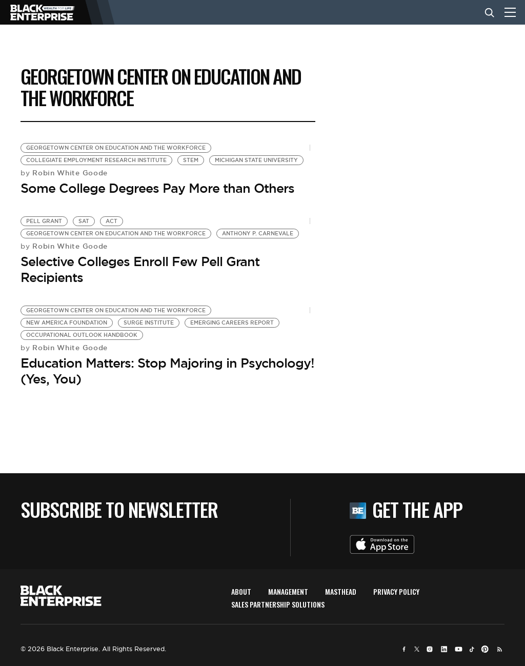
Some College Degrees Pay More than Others (157, 188)
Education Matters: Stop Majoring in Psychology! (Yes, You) (167, 371)
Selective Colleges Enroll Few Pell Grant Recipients (140, 269)
